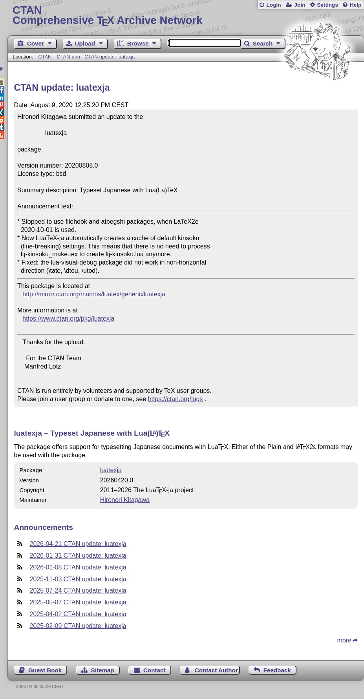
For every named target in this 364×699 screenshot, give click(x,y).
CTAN (44, 57)
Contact (154, 670)
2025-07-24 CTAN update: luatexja (78, 590)
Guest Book (45, 670)
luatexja (111, 470)
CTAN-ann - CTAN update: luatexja (96, 57)
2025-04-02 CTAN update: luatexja (78, 614)
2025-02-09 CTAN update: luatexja (78, 625)
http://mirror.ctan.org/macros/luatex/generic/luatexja (93, 294)
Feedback (277, 670)
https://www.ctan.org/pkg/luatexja (68, 318)
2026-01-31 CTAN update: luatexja (78, 555)
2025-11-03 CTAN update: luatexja (78, 579)
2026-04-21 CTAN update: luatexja (78, 543)
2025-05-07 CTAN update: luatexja (78, 602)
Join (299, 5)
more (344, 640)
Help (356, 5)
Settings (327, 5)
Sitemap (102, 670)
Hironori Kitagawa (125, 499)
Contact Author (216, 670)
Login (273, 5)
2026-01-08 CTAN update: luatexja (78, 567)
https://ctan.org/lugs (175, 399)
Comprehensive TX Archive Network (186, 15)
